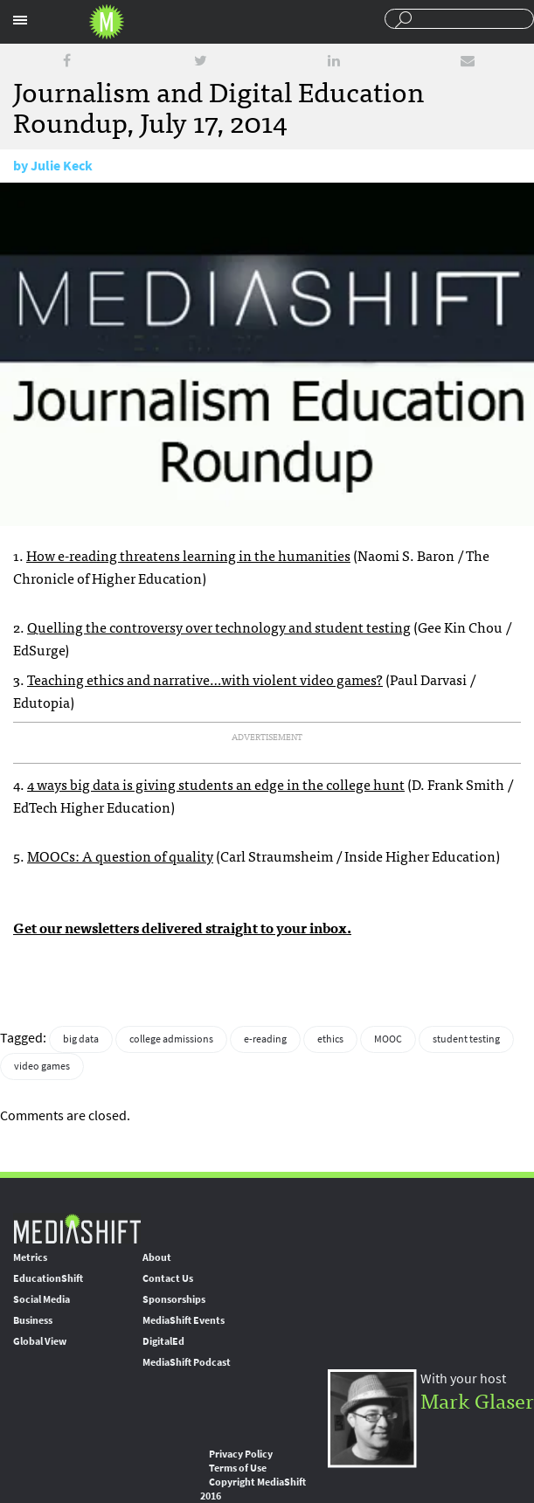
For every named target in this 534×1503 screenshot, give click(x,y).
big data (81, 1039)
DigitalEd (163, 1341)
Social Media (41, 1299)
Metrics (30, 1257)
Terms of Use (238, 1468)
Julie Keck (62, 165)
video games (42, 1066)
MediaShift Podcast (186, 1362)
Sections (20, 20)
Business (32, 1320)
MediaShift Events (183, 1320)
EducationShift (48, 1278)
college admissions (171, 1039)
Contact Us (167, 1278)
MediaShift (77, 1228)
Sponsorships (173, 1299)
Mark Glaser (477, 1399)
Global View (39, 1341)
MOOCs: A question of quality (120, 855)
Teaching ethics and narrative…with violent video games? (205, 679)
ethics (330, 1039)
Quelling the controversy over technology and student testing (219, 626)
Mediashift (106, 22)
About (156, 1257)
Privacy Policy (241, 1454)
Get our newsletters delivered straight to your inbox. (182, 927)
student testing (466, 1039)
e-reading (265, 1039)
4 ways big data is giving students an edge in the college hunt (216, 783)
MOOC (388, 1039)
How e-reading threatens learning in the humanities (188, 555)
